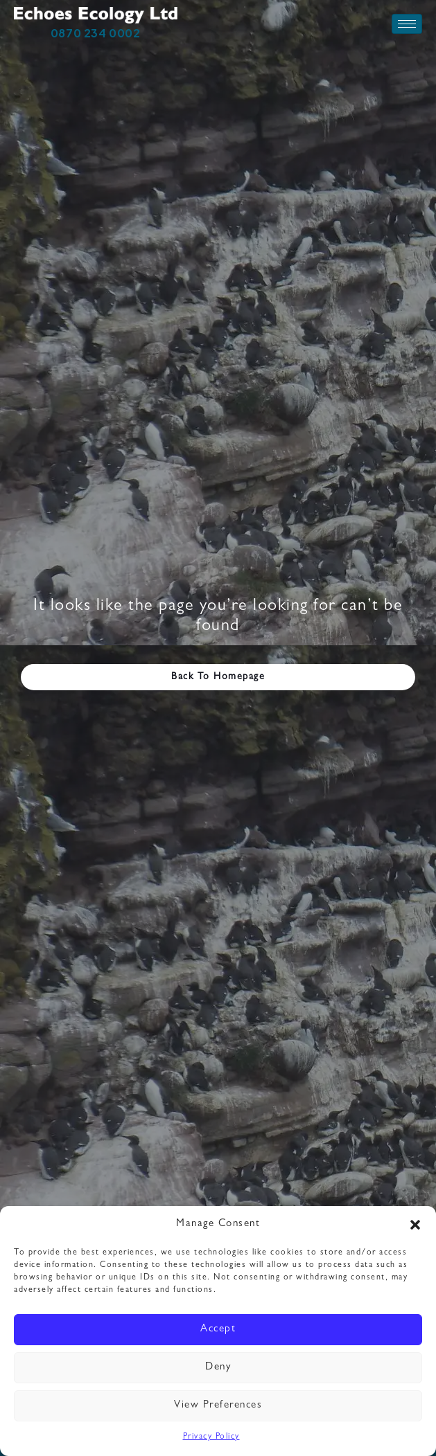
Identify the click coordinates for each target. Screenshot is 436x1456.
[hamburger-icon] (407, 24)
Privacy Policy (211, 1437)
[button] (415, 1225)
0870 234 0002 (96, 33)
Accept (218, 1329)
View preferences (218, 1406)
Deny (218, 1368)
